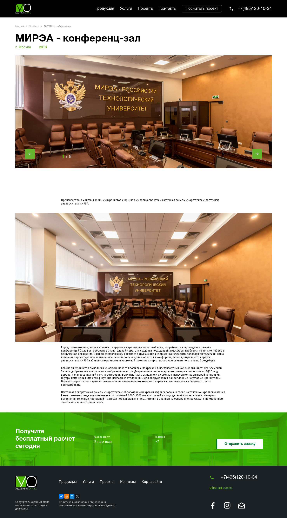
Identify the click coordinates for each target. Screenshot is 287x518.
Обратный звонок (221, 487)
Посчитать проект (202, 8)
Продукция (104, 8)
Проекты (146, 8)
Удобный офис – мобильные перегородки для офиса (33, 505)
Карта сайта (152, 482)
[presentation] (30, 154)
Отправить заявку (239, 444)
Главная (19, 26)
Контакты (168, 8)
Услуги (126, 8)
